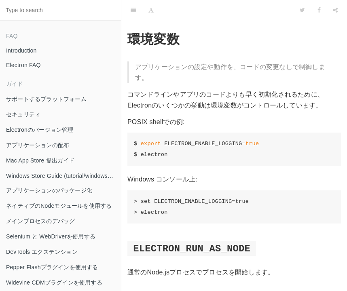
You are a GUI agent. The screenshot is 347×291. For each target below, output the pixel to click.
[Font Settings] (151, 10)
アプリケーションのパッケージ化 (49, 190)
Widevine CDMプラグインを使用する (54, 282)
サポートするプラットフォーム (46, 99)
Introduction (21, 50)
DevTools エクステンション (42, 252)
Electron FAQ (23, 65)
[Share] (335, 10)
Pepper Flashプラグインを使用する (52, 267)
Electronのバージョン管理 (40, 130)
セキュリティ (23, 114)
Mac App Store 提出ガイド (40, 160)
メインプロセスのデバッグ (40, 221)
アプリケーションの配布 (37, 145)
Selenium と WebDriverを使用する (50, 236)
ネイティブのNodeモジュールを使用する (59, 205)
